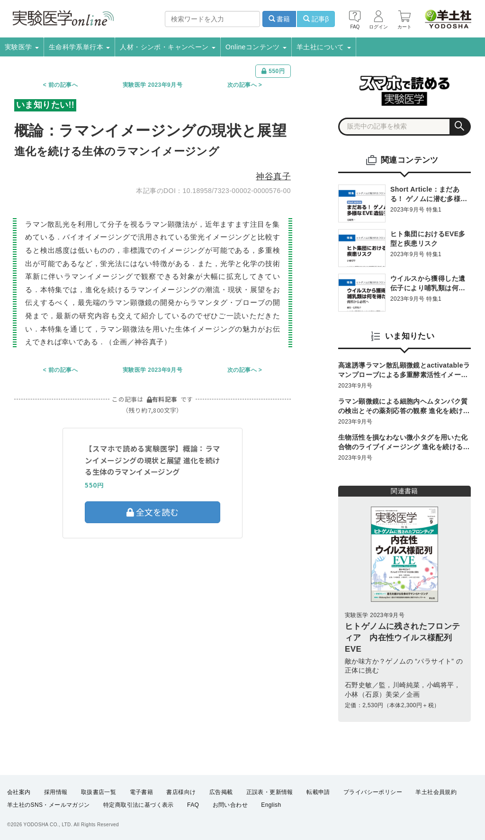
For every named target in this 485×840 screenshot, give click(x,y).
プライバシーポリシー (372, 792)
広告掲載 (221, 792)
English (271, 805)
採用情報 (56, 792)
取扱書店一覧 (98, 792)
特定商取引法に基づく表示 (138, 805)
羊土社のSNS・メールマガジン (48, 805)
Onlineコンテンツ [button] (256, 47)
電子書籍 (141, 792)
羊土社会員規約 (436, 792)
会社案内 (19, 792)
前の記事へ (63, 85)
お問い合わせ (230, 805)
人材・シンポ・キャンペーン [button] (168, 47)
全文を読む (152, 512)
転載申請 (318, 792)
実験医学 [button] (22, 47)
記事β (316, 19)
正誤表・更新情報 (269, 792)
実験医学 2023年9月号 (152, 85)
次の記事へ (242, 85)
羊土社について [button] (323, 47)
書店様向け (181, 792)
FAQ (193, 805)
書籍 (279, 19)
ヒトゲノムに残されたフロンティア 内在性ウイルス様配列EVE (402, 638)
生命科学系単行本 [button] (79, 47)
